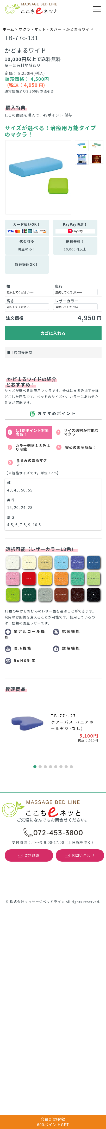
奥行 (59, 286)
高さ (10, 300)
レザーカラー (66, 300)
